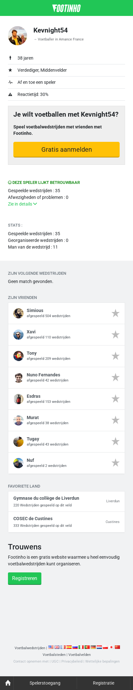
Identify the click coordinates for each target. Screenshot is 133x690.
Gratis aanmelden (66, 149)
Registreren (24, 578)
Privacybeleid (71, 661)
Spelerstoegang (45, 683)
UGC (55, 661)
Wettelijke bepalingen (102, 661)
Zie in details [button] (22, 204)
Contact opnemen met (31, 661)
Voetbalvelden (79, 655)
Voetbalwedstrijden (30, 648)
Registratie (103, 683)
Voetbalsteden (54, 655)
